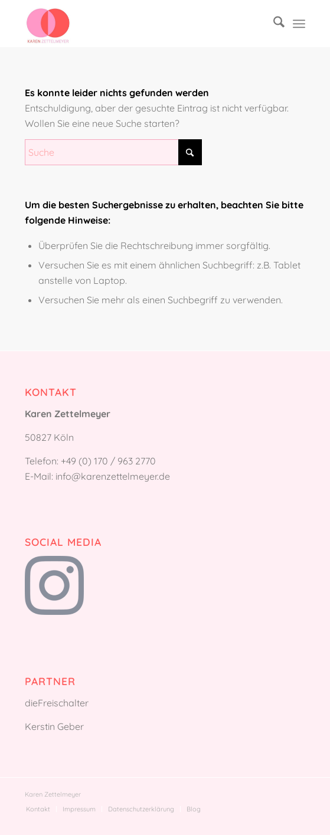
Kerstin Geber (54, 726)
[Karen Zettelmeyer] (137, 23)
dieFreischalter (57, 703)
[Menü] (299, 23)
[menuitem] (273, 23)
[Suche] (273, 23)
